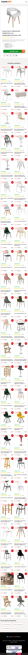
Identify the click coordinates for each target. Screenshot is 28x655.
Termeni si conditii (7, 640)
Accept (19, 654)
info (12, 86)
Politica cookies (13, 642)
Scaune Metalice (6, 628)
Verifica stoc (17, 51)
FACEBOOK (10, 636)
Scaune (13, 628)
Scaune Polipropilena (18, 624)
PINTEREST (17, 636)
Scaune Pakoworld (6, 624)
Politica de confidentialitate (18, 640)
